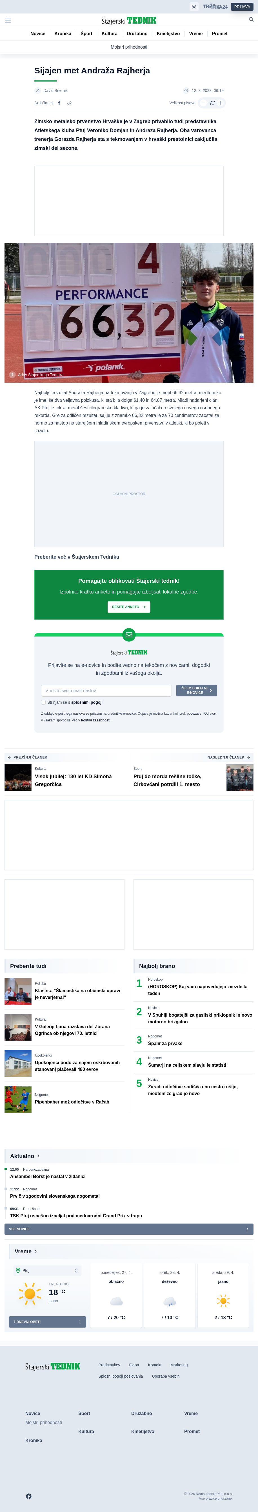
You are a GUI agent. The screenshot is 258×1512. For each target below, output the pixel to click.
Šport (138, 769)
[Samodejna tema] (194, 6)
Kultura (40, 769)
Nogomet (42, 1095)
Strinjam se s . (75, 702)
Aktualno (22, 1156)
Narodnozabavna (36, 1170)
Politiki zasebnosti (95, 720)
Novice (153, 1008)
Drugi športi (31, 1209)
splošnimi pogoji (87, 702)
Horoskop (155, 979)
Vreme (23, 1251)
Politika (40, 983)
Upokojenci (43, 1055)
